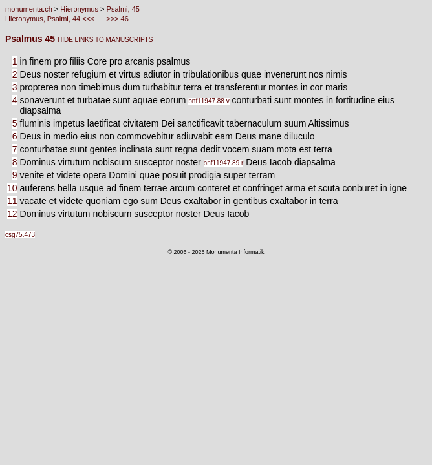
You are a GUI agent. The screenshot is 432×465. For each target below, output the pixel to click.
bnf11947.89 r (224, 163)
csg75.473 (20, 234)
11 (12, 201)
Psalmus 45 (31, 39)
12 (12, 214)
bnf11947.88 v (208, 101)
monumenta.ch (28, 9)
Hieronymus (79, 9)
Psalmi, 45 (123, 9)
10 (12, 188)
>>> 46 (116, 19)
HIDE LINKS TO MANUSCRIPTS (105, 39)
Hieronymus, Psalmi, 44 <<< (51, 19)
